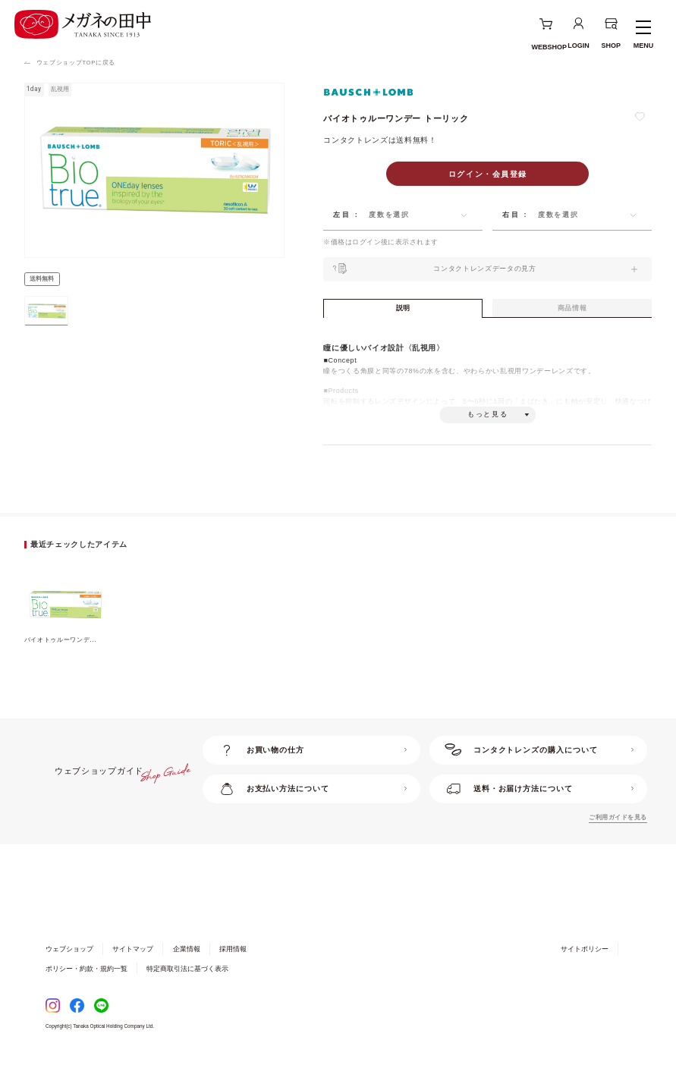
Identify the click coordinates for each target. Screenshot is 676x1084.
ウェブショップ (69, 974)
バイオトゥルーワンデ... (60, 664)
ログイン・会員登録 (487, 174)
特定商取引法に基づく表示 (187, 994)
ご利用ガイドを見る (617, 842)
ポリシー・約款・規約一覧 (86, 994)
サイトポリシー (584, 974)
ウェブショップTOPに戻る (75, 62)
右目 (511, 214)
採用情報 (233, 974)
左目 (342, 214)
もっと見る (487, 434)
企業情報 (186, 974)
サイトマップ (132, 974)
